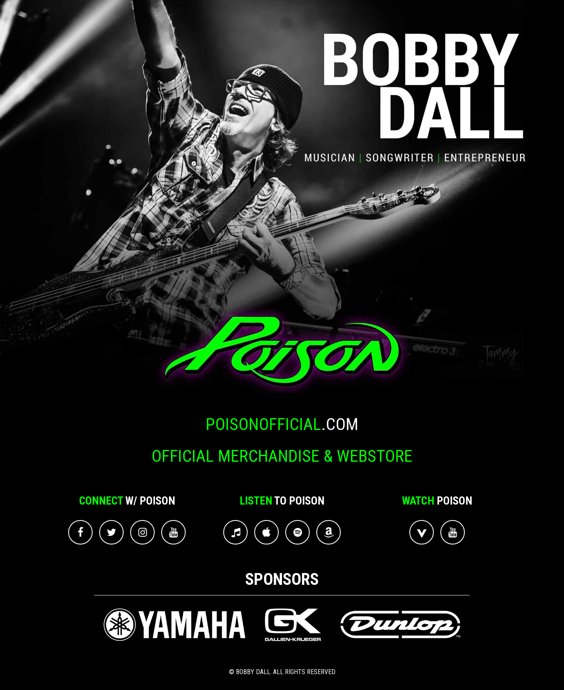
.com (282, 424)
